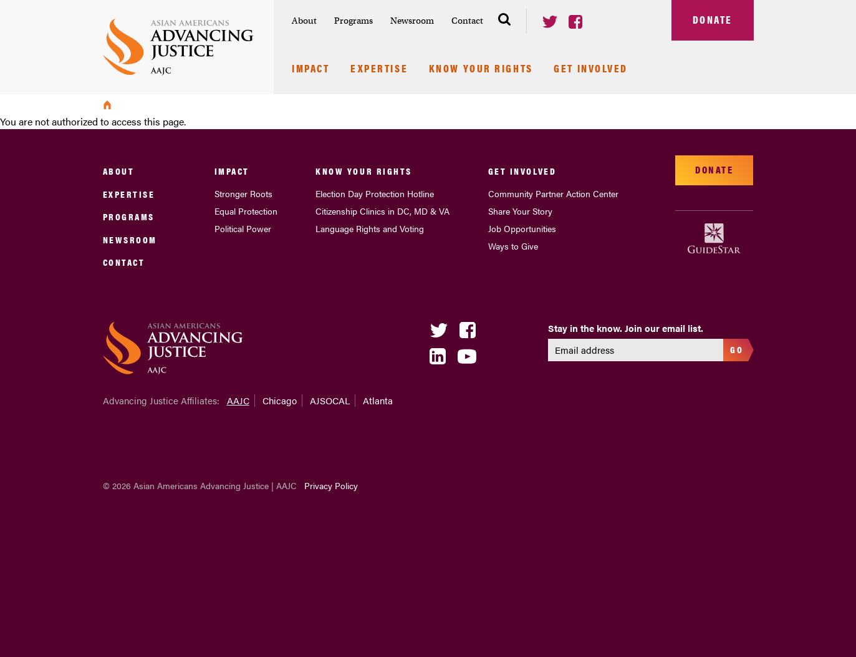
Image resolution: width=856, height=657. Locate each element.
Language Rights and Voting (369, 228)
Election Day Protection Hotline (374, 193)
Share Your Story (520, 211)
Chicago (279, 400)
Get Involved (591, 69)
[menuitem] (304, 21)
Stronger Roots (243, 193)
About (304, 20)
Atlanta (378, 400)
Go (736, 349)
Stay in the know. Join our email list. (625, 328)
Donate (713, 19)
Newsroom (412, 20)
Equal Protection (245, 211)
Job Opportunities (522, 228)
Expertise (379, 69)
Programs (353, 20)
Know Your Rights (481, 69)
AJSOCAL (330, 400)
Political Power (242, 228)
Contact (467, 20)
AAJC (238, 400)
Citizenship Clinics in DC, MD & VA (382, 211)
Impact (310, 69)
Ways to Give (513, 246)
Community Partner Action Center (553, 193)
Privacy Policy (331, 485)
